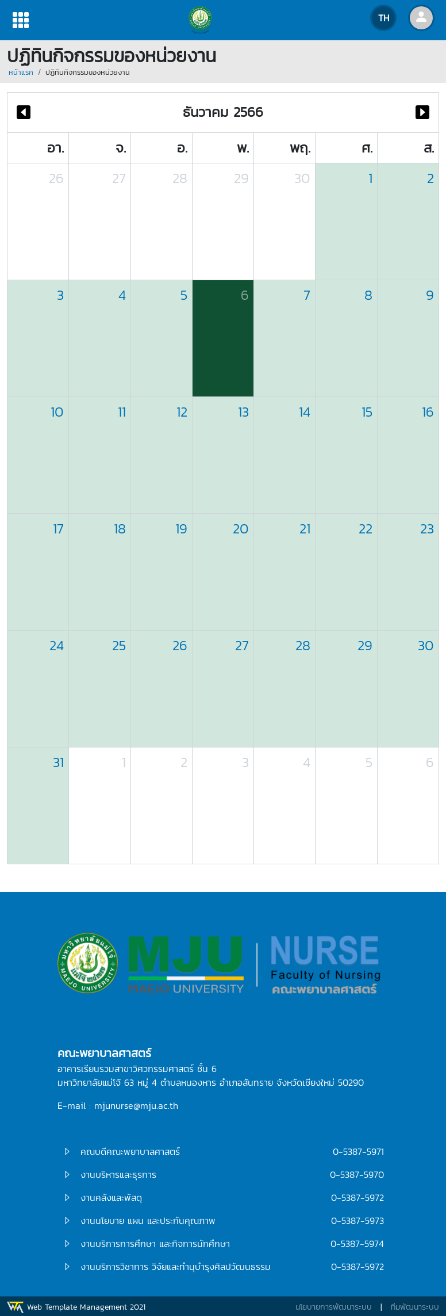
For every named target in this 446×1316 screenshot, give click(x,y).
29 (241, 178)
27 (119, 178)
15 (367, 412)
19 (181, 528)
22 (365, 528)
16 (428, 412)
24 (56, 645)
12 (181, 412)
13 (243, 412)
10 (57, 412)
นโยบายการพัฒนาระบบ (333, 1307)
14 (304, 412)
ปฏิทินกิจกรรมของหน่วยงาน (87, 72)
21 (304, 528)
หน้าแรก (21, 72)
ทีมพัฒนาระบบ (415, 1307)
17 (58, 528)
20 (241, 528)
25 (119, 645)
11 (122, 412)
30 (302, 178)
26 (56, 178)
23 (427, 528)
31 (58, 762)
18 (120, 528)
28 (179, 178)
